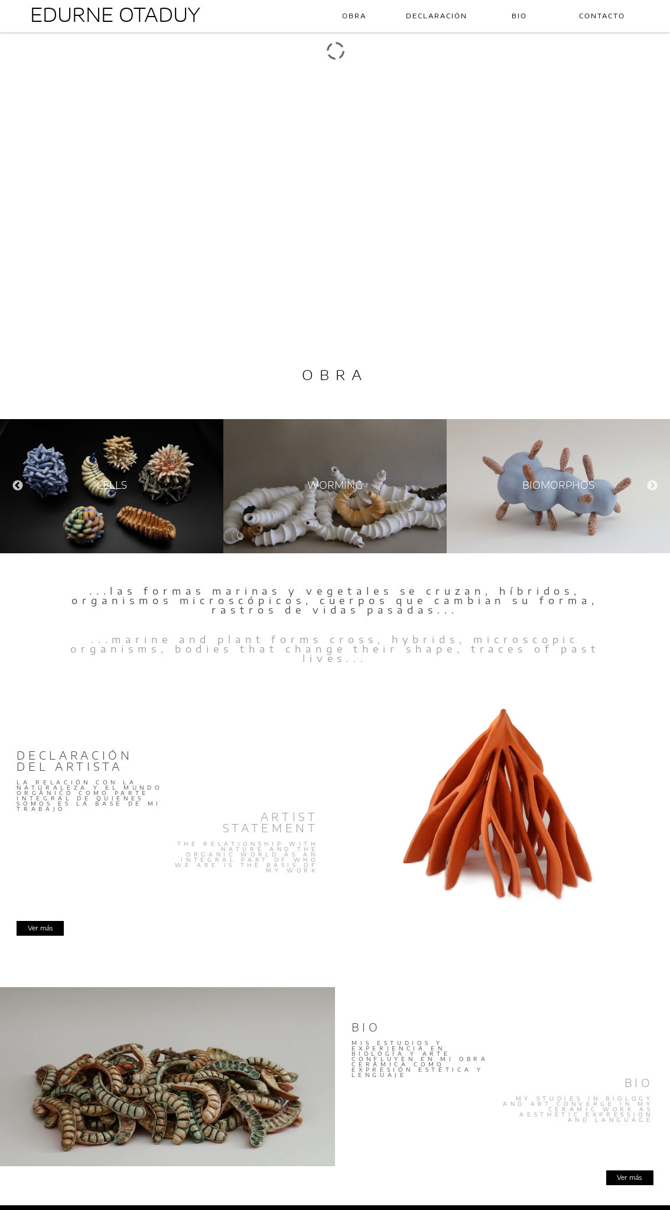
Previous (18, 486)
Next (652, 486)
